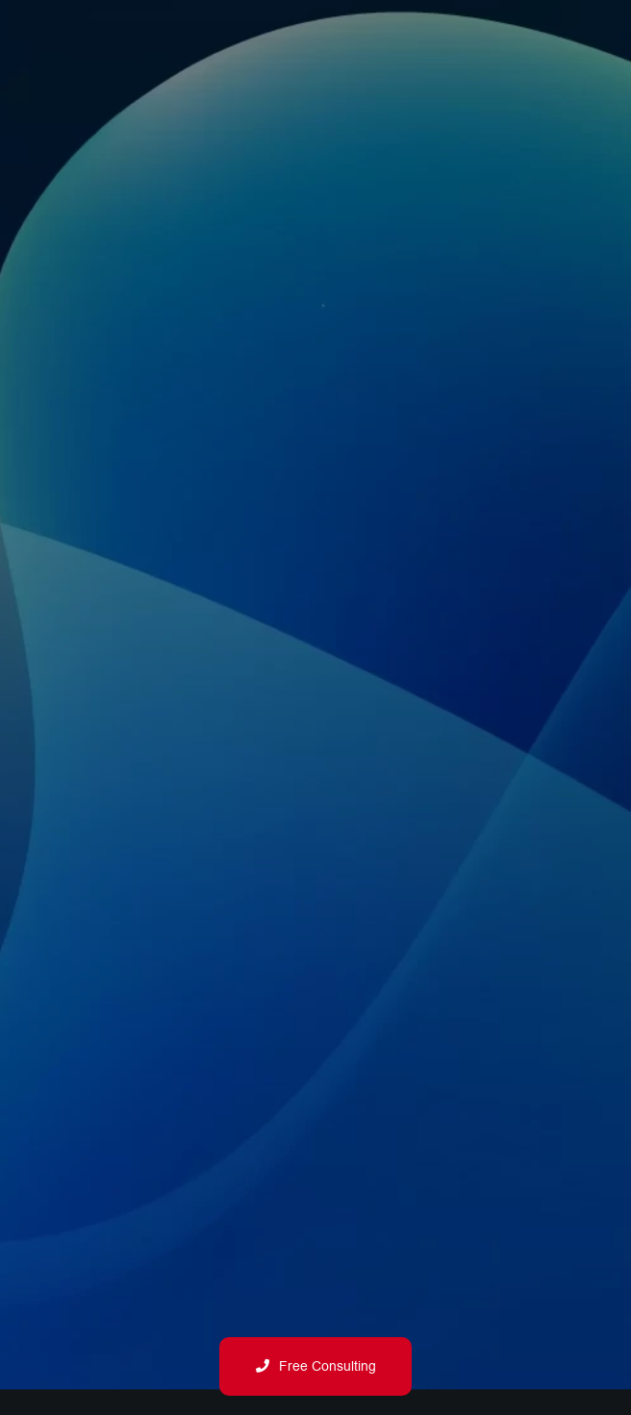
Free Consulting (316, 1366)
